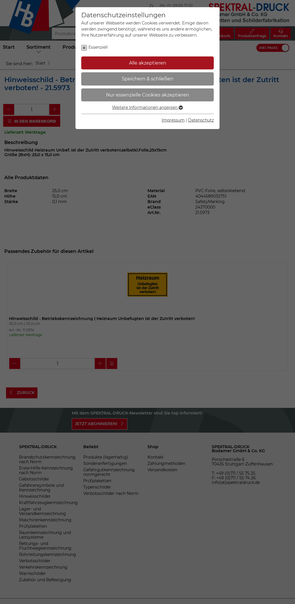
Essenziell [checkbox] (98, 47)
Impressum (173, 120)
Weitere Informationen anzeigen (147, 107)
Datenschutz (201, 120)
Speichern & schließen (147, 79)
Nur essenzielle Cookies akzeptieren (147, 95)
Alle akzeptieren (147, 63)
